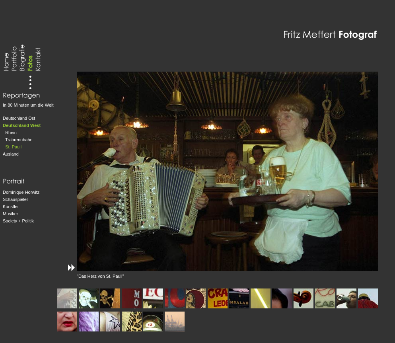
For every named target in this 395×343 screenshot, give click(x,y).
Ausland (11, 154)
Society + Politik (18, 220)
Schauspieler (15, 199)
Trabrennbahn (19, 139)
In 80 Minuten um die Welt (28, 105)
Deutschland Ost (19, 118)
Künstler (11, 206)
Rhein (11, 132)
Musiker (10, 213)
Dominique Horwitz (21, 192)
